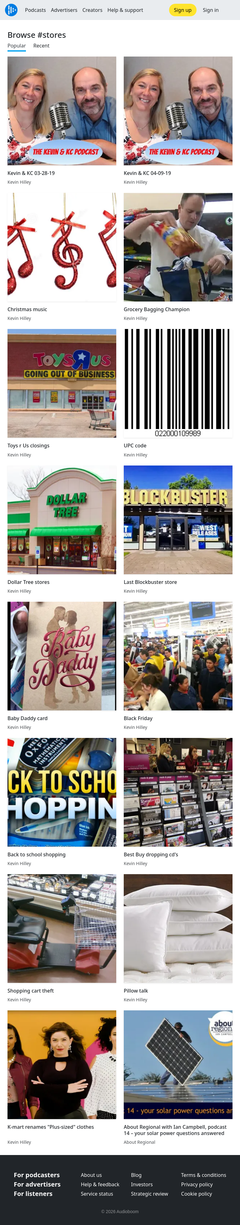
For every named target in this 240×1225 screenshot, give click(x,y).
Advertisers (64, 10)
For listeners (33, 1193)
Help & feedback (100, 1184)
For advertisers (37, 1184)
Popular (17, 45)
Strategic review (149, 1193)
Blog (136, 1175)
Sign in (211, 10)
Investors (142, 1184)
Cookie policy (196, 1193)
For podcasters (37, 1175)
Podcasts (35, 10)
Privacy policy (197, 1184)
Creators (92, 10)
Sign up (183, 10)
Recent (41, 45)
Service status (97, 1193)
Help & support (125, 10)
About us (91, 1175)
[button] (229, 10)
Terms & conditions (203, 1175)
